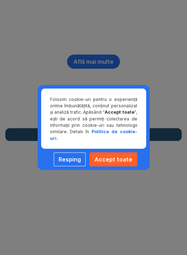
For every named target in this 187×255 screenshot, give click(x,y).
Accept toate (113, 159)
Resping (70, 159)
